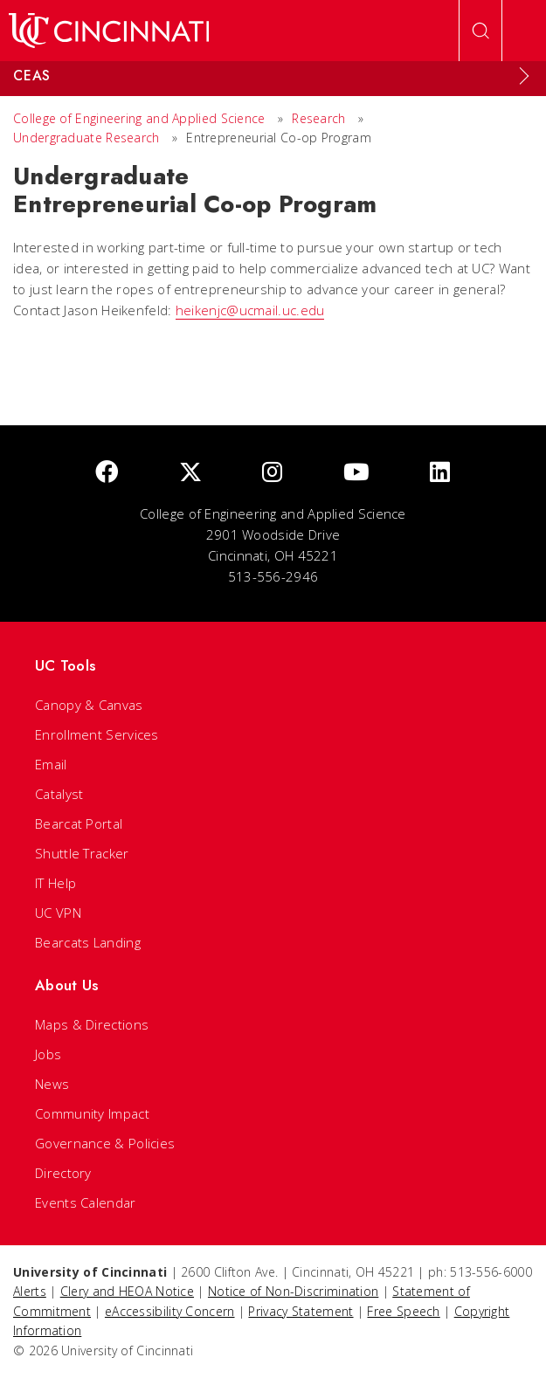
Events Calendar (85, 1202)
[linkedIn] (440, 473)
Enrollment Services (97, 734)
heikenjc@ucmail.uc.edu (250, 310)
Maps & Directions (92, 1024)
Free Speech (403, 1311)
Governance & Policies (105, 1143)
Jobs (48, 1054)
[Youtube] (356, 473)
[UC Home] (109, 30)
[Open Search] (480, 30)
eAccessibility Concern (170, 1311)
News (52, 1083)
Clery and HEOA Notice (127, 1291)
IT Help (55, 883)
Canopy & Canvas (89, 704)
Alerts (29, 1291)
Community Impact (92, 1113)
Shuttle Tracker (82, 853)
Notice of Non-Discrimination (293, 1291)
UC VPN (58, 912)
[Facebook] (106, 473)
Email (51, 764)
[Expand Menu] (524, 76)
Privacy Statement (300, 1311)
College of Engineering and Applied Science (139, 118)
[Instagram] (272, 473)
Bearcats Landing (88, 942)
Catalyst (59, 794)
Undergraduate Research (86, 137)
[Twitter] (190, 473)
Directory (63, 1173)
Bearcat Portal (78, 823)
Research (318, 118)
